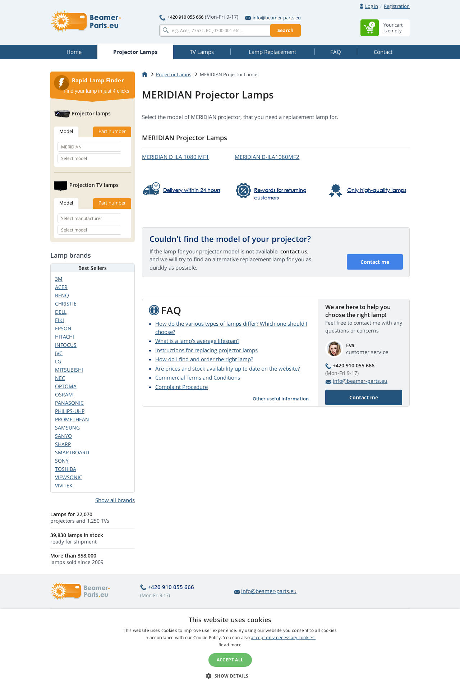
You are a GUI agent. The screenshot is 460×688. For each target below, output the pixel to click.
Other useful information (281, 398)
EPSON (63, 328)
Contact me (374, 261)
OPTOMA (66, 386)
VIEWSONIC (68, 477)
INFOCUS (66, 344)
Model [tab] (66, 131)
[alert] (230, 648)
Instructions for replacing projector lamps (206, 350)
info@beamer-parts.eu (273, 17)
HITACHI (64, 336)
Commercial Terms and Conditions (197, 377)
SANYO (63, 435)
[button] (229, 675)
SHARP (63, 444)
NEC (60, 378)
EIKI (59, 320)
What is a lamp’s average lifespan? (197, 340)
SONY (62, 460)
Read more (230, 645)
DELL (60, 311)
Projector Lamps (173, 74)
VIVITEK (64, 485)
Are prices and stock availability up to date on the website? (227, 368)
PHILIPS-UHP (69, 411)
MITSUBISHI (69, 369)
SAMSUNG (67, 427)
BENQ (62, 295)
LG (58, 361)
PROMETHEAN (72, 419)
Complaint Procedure (181, 386)
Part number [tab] (112, 131)
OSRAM (64, 394)
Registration (397, 6)
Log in (371, 6)
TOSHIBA (65, 468)
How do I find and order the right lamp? (204, 359)
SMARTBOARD (72, 452)
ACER (61, 287)
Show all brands (115, 500)
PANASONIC (69, 402)
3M (59, 278)
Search (285, 30)
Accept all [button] (230, 660)
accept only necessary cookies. (283, 637)
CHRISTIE (66, 303)
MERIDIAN (175, 156)
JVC (59, 353)
